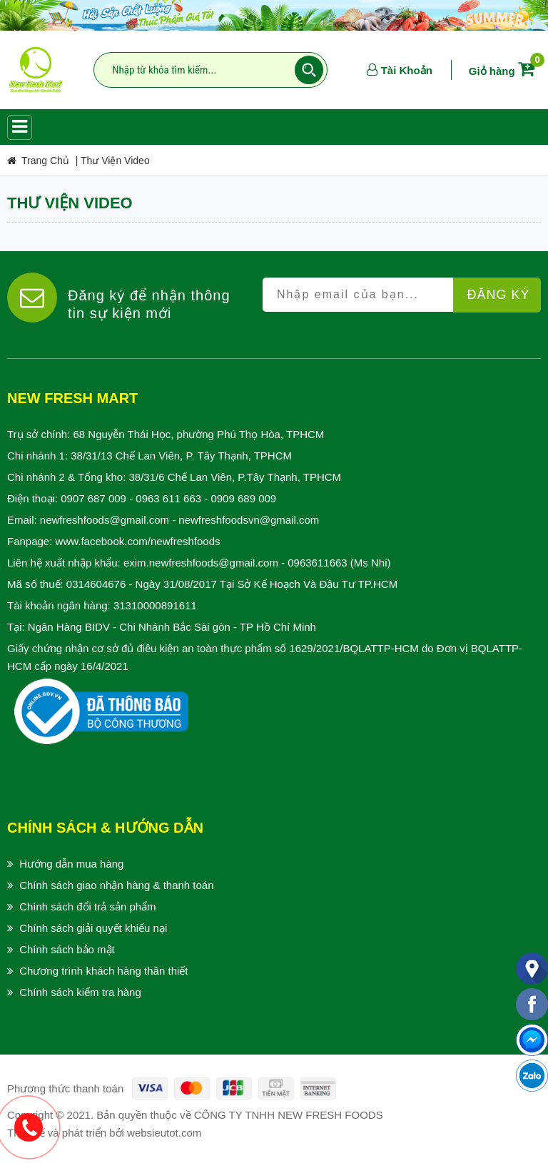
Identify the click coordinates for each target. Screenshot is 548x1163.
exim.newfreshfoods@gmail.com (200, 563)
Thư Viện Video (115, 160)
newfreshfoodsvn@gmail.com (248, 520)
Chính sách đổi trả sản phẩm (87, 906)
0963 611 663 (168, 498)
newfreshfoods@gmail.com (104, 520)
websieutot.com (164, 1133)
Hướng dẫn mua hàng (71, 864)
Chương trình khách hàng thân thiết (103, 971)
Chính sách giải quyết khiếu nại (93, 928)
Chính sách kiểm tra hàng (80, 992)
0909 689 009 (243, 498)
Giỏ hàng (504, 71)
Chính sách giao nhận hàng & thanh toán (116, 885)
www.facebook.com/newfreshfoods (138, 541)
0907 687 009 (93, 498)
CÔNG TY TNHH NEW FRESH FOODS (288, 1115)
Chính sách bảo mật (67, 949)
